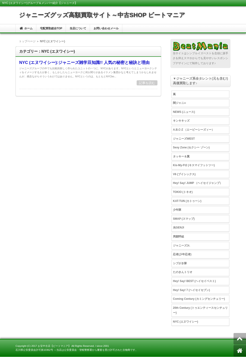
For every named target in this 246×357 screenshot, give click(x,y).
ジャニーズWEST (184, 138)
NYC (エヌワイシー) (185, 321)
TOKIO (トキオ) (183, 192)
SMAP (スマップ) (184, 218)
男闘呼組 (178, 236)
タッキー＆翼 (181, 156)
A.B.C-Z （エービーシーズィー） (193, 129)
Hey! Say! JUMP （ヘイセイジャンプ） (197, 183)
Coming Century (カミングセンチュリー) (199, 298)
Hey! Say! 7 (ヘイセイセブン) (191, 290)
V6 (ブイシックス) (184, 174)
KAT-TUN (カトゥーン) (187, 201)
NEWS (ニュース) (184, 112)
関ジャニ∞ (179, 103)
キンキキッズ (181, 120)
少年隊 (177, 209)
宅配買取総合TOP (51, 28)
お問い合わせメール (106, 28)
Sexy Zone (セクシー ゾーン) (191, 147)
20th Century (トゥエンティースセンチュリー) (200, 310)
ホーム (26, 28)
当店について (78, 28)
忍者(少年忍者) (182, 254)
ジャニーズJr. (181, 245)
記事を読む (147, 83)
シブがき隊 (180, 263)
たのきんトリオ (182, 272)
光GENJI (178, 227)
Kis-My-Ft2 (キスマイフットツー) (194, 165)
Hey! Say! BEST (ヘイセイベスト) (194, 281)
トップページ (27, 41)
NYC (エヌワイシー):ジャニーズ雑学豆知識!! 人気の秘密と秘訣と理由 (84, 62)
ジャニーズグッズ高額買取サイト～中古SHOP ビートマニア (102, 15)
